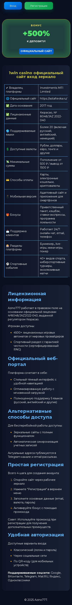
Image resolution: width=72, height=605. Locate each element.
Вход (13, 5)
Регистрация (38, 5)
